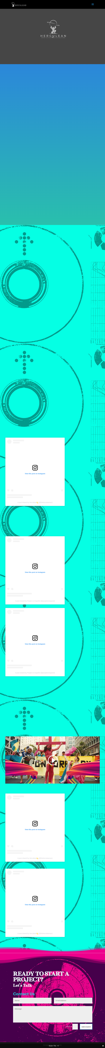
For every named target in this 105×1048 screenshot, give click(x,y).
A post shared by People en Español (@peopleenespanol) (35, 601)
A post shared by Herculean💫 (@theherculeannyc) (34, 502)
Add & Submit (85, 1026)
